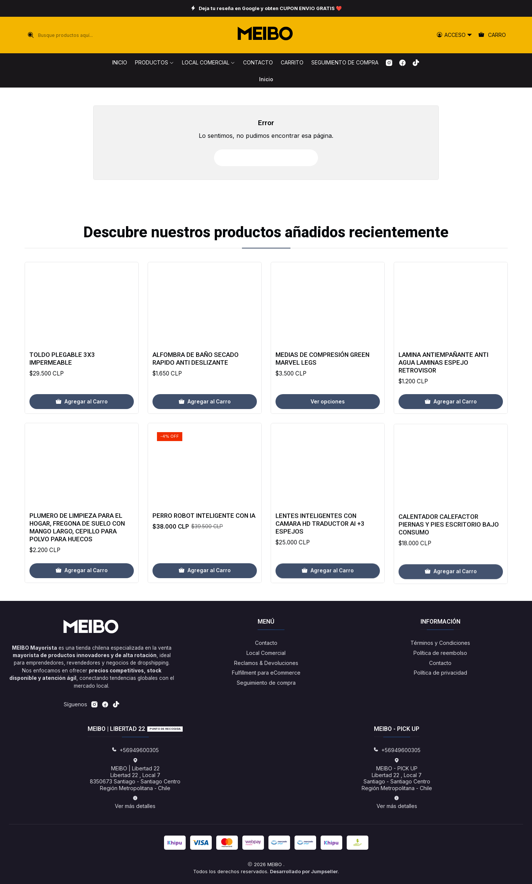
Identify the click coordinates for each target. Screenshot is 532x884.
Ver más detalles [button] (135, 802)
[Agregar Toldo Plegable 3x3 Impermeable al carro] (81, 412)
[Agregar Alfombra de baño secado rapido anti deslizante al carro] (204, 420)
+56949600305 (135, 750)
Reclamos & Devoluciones (266, 663)
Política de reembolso (440, 653)
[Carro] (492, 35)
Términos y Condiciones (440, 643)
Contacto (266, 643)
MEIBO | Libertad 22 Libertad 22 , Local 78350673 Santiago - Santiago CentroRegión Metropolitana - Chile (135, 774)
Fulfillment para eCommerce (266, 672)
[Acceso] (454, 35)
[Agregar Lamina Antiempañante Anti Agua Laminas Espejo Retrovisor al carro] (451, 438)
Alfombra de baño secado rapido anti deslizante (195, 377)
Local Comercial (266, 653)
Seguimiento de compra (266, 682)
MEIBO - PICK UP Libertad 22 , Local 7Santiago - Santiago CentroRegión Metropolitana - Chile (397, 774)
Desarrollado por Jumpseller (304, 871)
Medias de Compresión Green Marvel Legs (322, 387)
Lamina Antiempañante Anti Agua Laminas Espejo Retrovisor (443, 398)
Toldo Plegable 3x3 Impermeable (62, 369)
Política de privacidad (440, 672)
